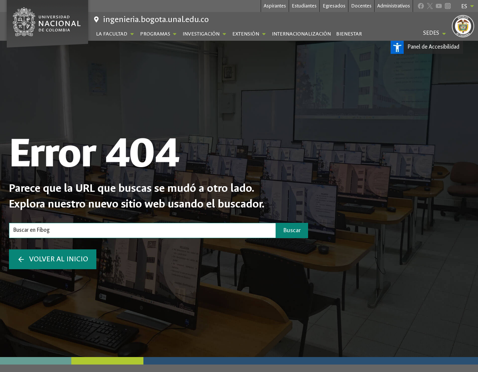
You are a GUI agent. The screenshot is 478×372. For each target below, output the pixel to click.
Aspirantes (275, 6)
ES (468, 6)
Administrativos (393, 6)
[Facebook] (421, 6)
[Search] (142, 230)
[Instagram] (447, 6)
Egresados (334, 6)
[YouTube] (439, 6)
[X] (430, 6)
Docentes (361, 6)
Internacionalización (301, 33)
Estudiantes (304, 6)
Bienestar (349, 33)
